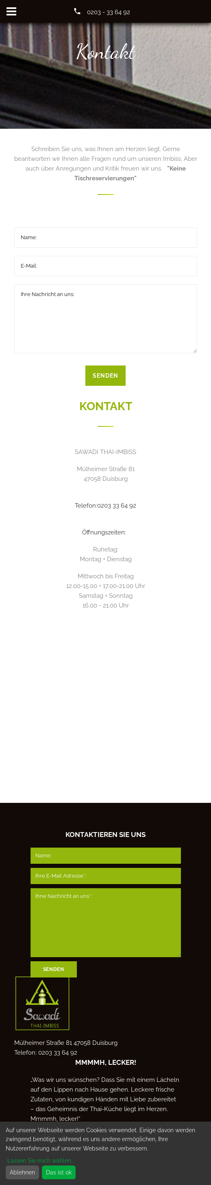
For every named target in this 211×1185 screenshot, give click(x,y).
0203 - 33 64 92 (108, 12)
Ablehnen (22, 1172)
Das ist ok (59, 1172)
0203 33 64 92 (116, 505)
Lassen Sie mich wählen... (41, 1160)
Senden (105, 375)
